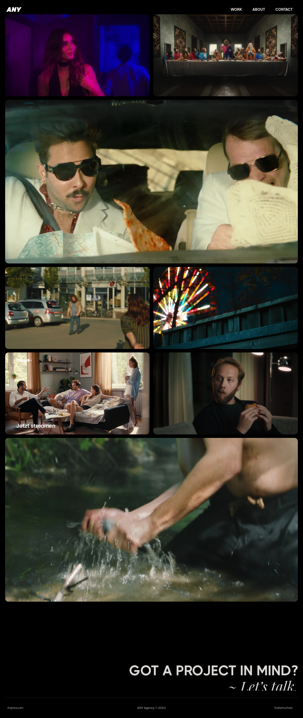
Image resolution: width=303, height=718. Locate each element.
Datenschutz (283, 708)
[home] (14, 9)
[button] (236, 9)
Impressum (15, 708)
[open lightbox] (77, 55)
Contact (284, 9)
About (258, 9)
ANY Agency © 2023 (151, 708)
